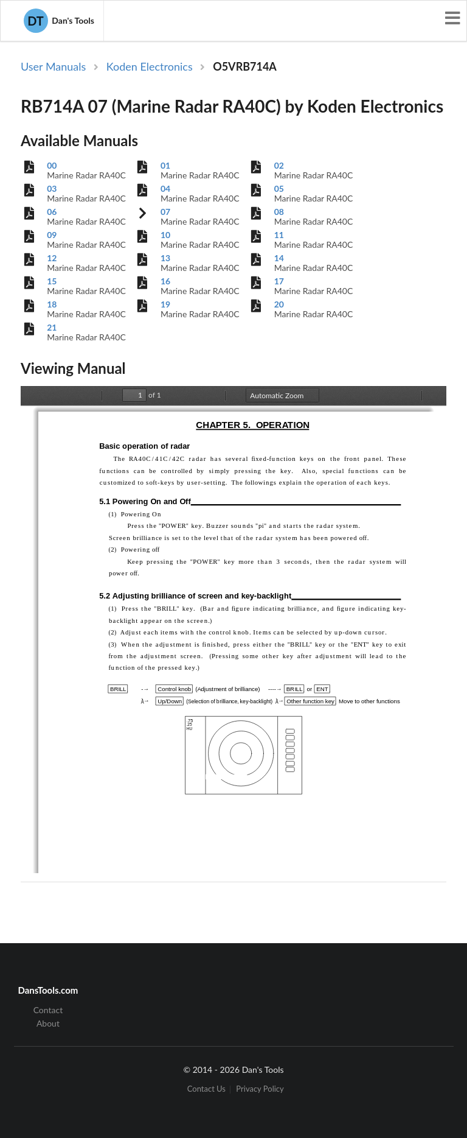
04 (165, 189)
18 (52, 304)
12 (52, 258)
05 (279, 189)
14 (279, 258)
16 (165, 281)
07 (165, 212)
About (48, 1023)
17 (279, 281)
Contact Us (206, 1090)
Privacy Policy (259, 1090)
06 (52, 212)
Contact (48, 1010)
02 (279, 165)
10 (165, 235)
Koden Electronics (149, 66)
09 (52, 235)
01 (165, 165)
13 (165, 258)
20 (279, 304)
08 (279, 212)
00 (52, 165)
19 (165, 304)
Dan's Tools (59, 21)
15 (52, 281)
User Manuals (53, 66)
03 (52, 189)
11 (279, 235)
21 (52, 327)
